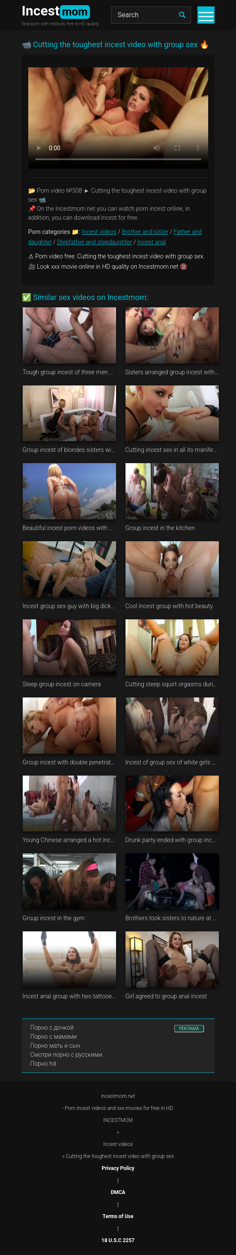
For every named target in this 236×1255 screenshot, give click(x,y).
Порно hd (43, 1063)
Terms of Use (118, 1216)
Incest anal (151, 242)
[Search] (151, 15)
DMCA (118, 1192)
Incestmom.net (118, 1096)
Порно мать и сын (55, 1045)
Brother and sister (145, 231)
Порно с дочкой (52, 1027)
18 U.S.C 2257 (118, 1240)
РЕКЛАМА (189, 1028)
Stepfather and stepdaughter (94, 242)
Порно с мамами (53, 1036)
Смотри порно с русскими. (67, 1054)
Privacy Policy (118, 1168)
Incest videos (99, 231)
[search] (182, 15)
